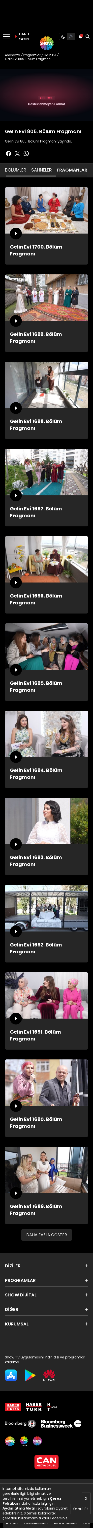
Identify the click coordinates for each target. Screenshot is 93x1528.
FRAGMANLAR (72, 170)
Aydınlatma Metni (19, 1508)
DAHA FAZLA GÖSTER (46, 1235)
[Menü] (6, 36)
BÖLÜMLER (15, 170)
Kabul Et (80, 1509)
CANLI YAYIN (21, 36)
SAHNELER (41, 170)
